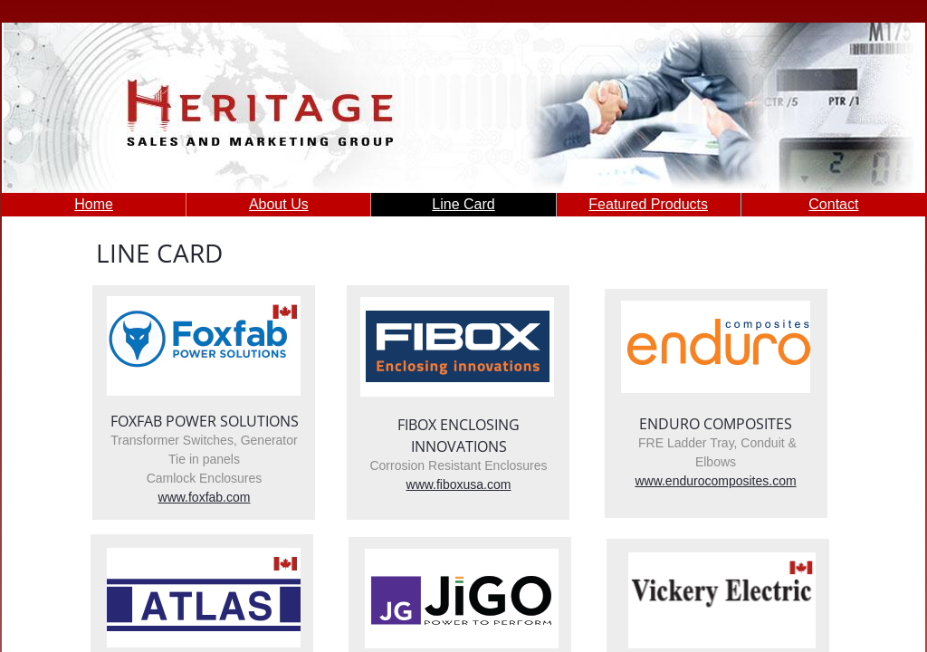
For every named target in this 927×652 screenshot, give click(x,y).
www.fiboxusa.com (458, 484)
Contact (833, 204)
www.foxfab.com (204, 497)
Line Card (463, 204)
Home (93, 204)
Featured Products (648, 204)
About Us (279, 204)
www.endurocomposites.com (715, 481)
